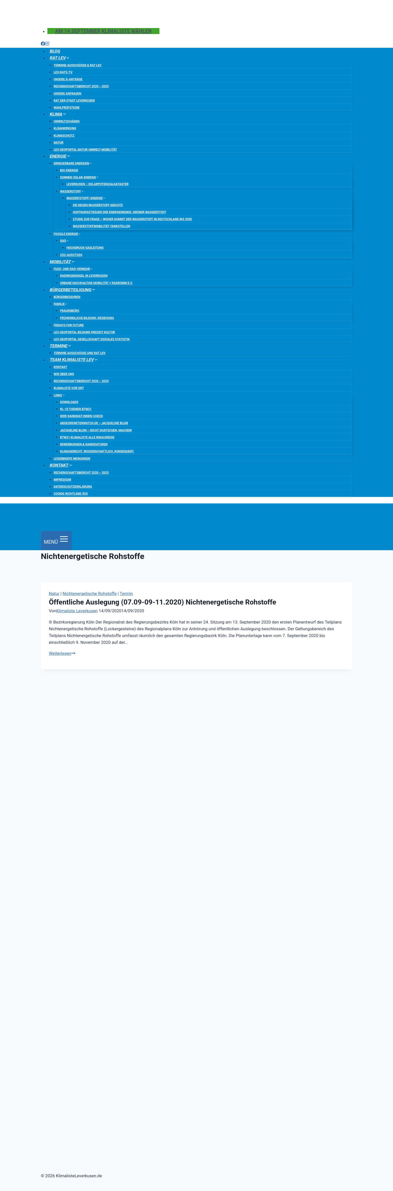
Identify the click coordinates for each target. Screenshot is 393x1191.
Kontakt (60, 367)
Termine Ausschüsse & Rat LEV (78, 65)
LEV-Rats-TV (63, 72)
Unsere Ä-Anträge (68, 79)
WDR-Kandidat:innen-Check (81, 416)
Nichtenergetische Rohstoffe (90, 593)
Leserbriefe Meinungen (72, 458)
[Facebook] (43, 44)
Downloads (69, 402)
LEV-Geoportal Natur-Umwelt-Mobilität (85, 149)
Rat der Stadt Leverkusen (74, 100)
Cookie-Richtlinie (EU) (71, 493)
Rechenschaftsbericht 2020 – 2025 (81, 86)
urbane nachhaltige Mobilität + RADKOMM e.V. (96, 283)
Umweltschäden (66, 121)
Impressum (62, 479)
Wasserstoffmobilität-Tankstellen (101, 226)
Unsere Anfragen (67, 93)
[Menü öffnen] (56, 540)
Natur (58, 142)
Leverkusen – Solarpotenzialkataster (97, 184)
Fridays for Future (69, 325)
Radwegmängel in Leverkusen (84, 275)
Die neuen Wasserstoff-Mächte (98, 205)
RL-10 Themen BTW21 (76, 409)
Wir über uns (64, 374)
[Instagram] (47, 44)
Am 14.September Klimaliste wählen (103, 31)
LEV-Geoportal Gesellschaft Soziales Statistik (92, 339)
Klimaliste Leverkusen (77, 610)
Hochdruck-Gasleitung (85, 247)
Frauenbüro (69, 311)
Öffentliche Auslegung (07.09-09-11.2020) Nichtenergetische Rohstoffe (162, 602)
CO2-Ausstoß (71, 255)
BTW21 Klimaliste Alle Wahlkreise (87, 437)
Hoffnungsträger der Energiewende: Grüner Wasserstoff (119, 212)
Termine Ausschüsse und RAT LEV (80, 353)
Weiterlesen (62, 653)
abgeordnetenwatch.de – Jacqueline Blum (94, 423)
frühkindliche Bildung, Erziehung (87, 318)
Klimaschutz (64, 135)
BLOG (55, 51)
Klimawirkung (65, 128)
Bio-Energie (69, 170)
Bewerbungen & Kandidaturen (84, 444)
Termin (126, 593)
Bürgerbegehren (67, 297)
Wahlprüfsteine (67, 107)
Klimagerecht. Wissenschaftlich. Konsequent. (97, 451)
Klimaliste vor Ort (69, 388)
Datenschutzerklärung (73, 486)
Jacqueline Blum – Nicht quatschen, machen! (96, 430)
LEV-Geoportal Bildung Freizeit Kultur (84, 332)
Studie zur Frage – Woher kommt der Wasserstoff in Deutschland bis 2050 (132, 219)
